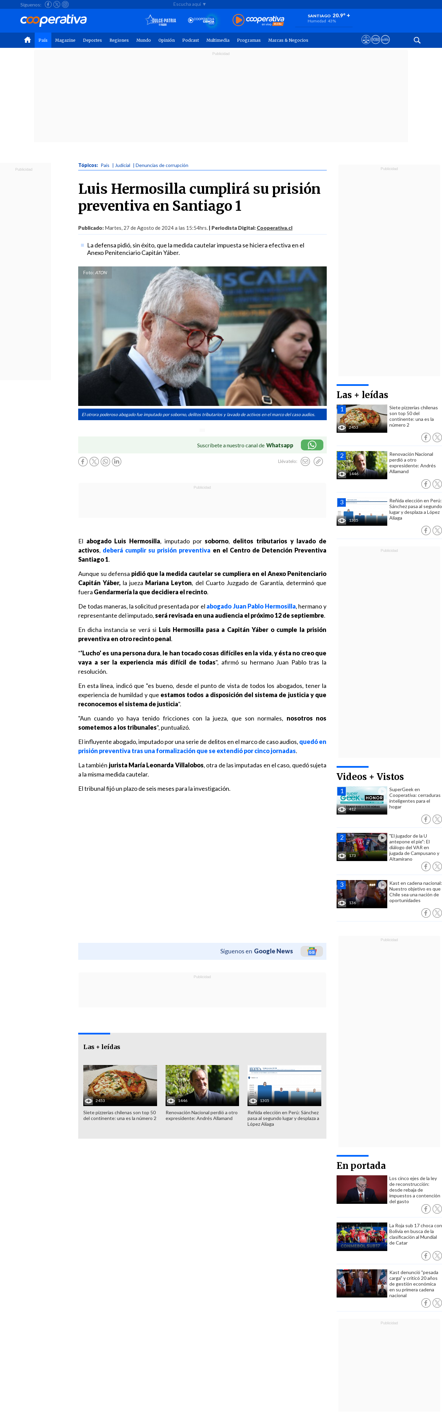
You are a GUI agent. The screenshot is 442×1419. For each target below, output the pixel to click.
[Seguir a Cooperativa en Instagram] (65, 4)
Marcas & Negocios (288, 40)
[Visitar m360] (375, 45)
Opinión (166, 40)
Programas (249, 40)
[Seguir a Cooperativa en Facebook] (48, 4)
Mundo (143, 40)
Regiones (119, 40)
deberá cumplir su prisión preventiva (156, 550)
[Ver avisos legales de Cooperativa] (366, 45)
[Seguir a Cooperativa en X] (56, 4)
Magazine (65, 40)
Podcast (190, 40)
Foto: (88, 272)
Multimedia (218, 40)
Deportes (92, 40)
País (43, 40)
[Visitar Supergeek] (385, 45)
